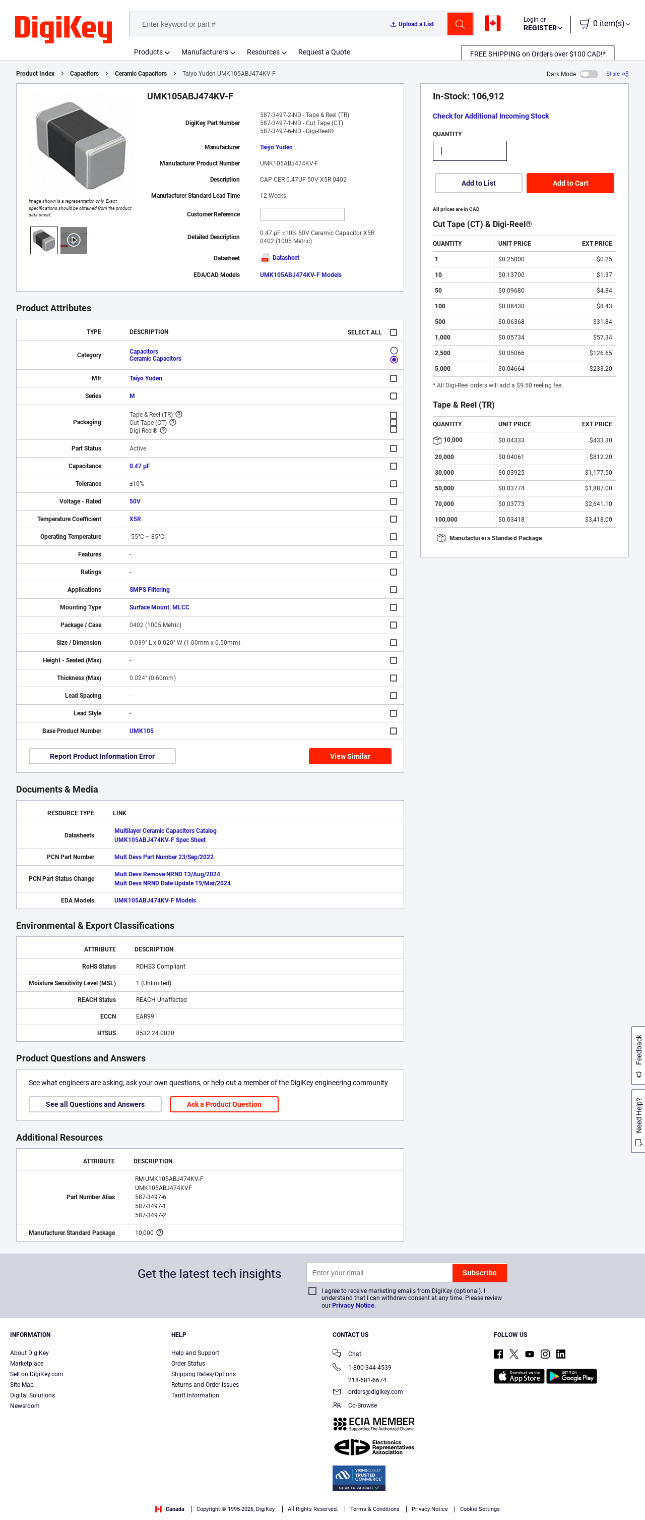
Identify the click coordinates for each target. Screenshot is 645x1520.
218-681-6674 (359, 1380)
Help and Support (195, 1353)
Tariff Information (195, 1395)
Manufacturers (204, 52)
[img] (63, 30)
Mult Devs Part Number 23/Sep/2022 (164, 857)
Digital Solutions (32, 1395)
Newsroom (25, 1406)
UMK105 (142, 731)
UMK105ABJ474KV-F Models (301, 274)
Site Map (22, 1384)
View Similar (350, 756)
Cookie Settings (480, 1509)
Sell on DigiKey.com (36, 1374)
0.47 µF (140, 466)
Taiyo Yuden (276, 147)
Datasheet (279, 257)
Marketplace (26, 1363)
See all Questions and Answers (95, 1104)
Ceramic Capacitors (141, 73)
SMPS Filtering (150, 589)
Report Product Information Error (102, 756)
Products (148, 52)
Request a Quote (324, 52)
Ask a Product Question (224, 1104)
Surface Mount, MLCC (159, 607)
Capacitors (84, 73)
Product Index (35, 73)
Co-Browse (355, 1406)
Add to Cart (571, 183)
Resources (263, 52)
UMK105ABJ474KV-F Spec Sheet (160, 839)
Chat (347, 1355)
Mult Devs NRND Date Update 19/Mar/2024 (172, 883)
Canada (169, 1509)
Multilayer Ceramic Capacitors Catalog (165, 830)
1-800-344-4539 (362, 1368)
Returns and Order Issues (205, 1384)
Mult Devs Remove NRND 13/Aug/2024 (167, 874)
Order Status (188, 1363)
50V (135, 501)
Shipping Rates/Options (203, 1374)
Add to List (479, 183)
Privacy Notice (353, 1305)
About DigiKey (29, 1353)
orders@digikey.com (368, 1392)
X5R (135, 519)
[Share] (617, 74)
